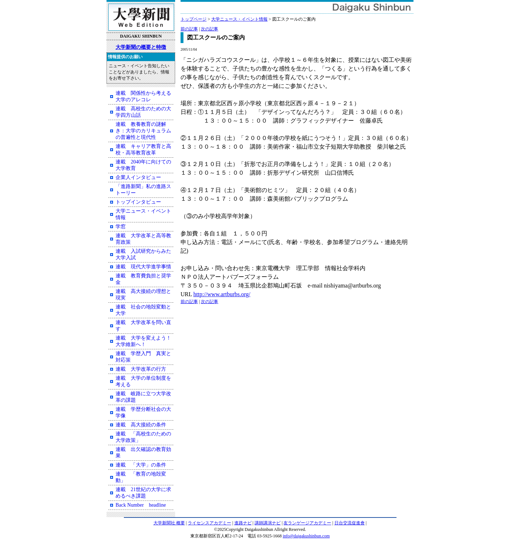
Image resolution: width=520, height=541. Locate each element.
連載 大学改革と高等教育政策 (143, 239)
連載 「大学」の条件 (141, 465)
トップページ (194, 19)
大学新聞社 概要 (169, 522)
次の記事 (209, 28)
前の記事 (189, 28)
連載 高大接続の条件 (141, 424)
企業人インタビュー (138, 177)
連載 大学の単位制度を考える (143, 381)
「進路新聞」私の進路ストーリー (143, 190)
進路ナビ (243, 522)
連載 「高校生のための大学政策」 (143, 437)
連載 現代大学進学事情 (143, 266)
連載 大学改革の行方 (141, 369)
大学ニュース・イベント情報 (239, 19)
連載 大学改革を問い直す (143, 326)
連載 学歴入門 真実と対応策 (143, 357)
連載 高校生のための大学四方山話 (143, 112)
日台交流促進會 (349, 522)
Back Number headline (141, 505)
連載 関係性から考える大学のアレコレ (143, 96)
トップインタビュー (138, 202)
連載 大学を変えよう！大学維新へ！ (143, 341)
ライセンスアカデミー (209, 522)
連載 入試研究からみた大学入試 (143, 254)
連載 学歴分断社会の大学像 (143, 412)
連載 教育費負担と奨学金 (143, 279)
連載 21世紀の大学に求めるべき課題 (143, 493)
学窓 (121, 226)
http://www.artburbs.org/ (221, 294)
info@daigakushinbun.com (306, 535)
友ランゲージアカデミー (307, 522)
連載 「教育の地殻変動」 (141, 477)
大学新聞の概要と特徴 (141, 47)
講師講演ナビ (268, 522)
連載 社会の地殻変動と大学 (143, 310)
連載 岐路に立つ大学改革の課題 (143, 397)
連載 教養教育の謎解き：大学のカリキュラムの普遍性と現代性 (143, 131)
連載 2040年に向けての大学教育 (143, 165)
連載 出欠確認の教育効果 (143, 453)
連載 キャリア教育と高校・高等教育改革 (143, 150)
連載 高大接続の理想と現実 (143, 295)
